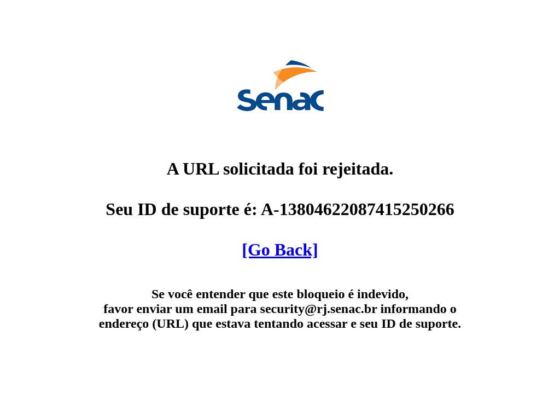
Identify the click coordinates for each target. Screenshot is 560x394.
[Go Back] (280, 249)
